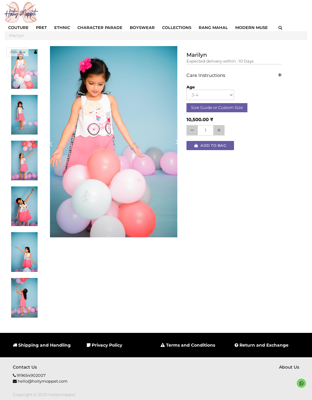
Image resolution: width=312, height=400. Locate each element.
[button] (52, 141)
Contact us (25, 367)
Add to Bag (210, 145)
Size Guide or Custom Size (217, 107)
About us (289, 367)
